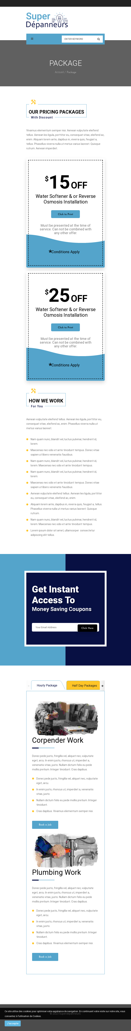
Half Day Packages (84, 685)
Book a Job (45, 825)
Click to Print (65, 214)
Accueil (59, 72)
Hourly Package (47, 685)
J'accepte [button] (12, 1023)
